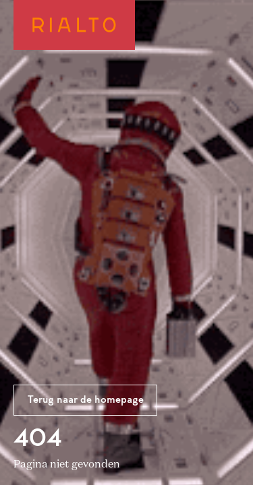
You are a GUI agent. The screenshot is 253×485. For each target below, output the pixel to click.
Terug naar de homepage (86, 400)
